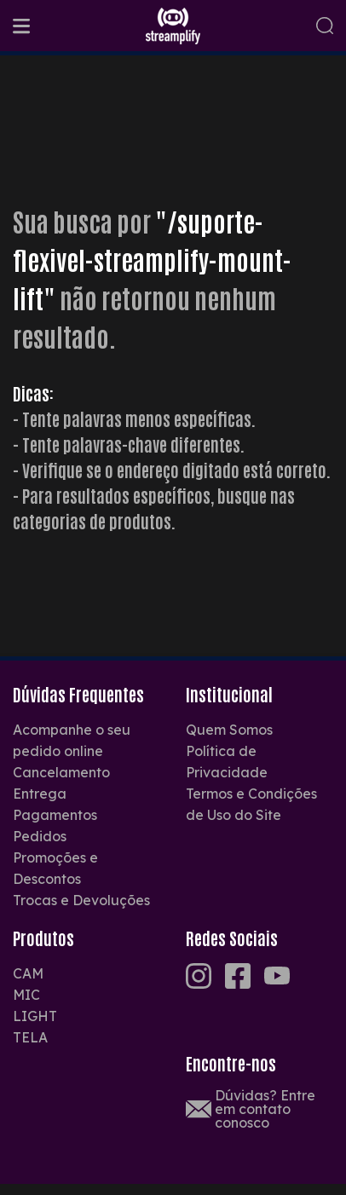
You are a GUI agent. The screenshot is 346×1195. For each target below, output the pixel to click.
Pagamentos (55, 814)
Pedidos (39, 836)
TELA (30, 1037)
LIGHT (35, 1016)
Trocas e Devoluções (81, 900)
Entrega (39, 793)
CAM (28, 973)
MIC (26, 994)
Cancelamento (61, 772)
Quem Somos (229, 729)
